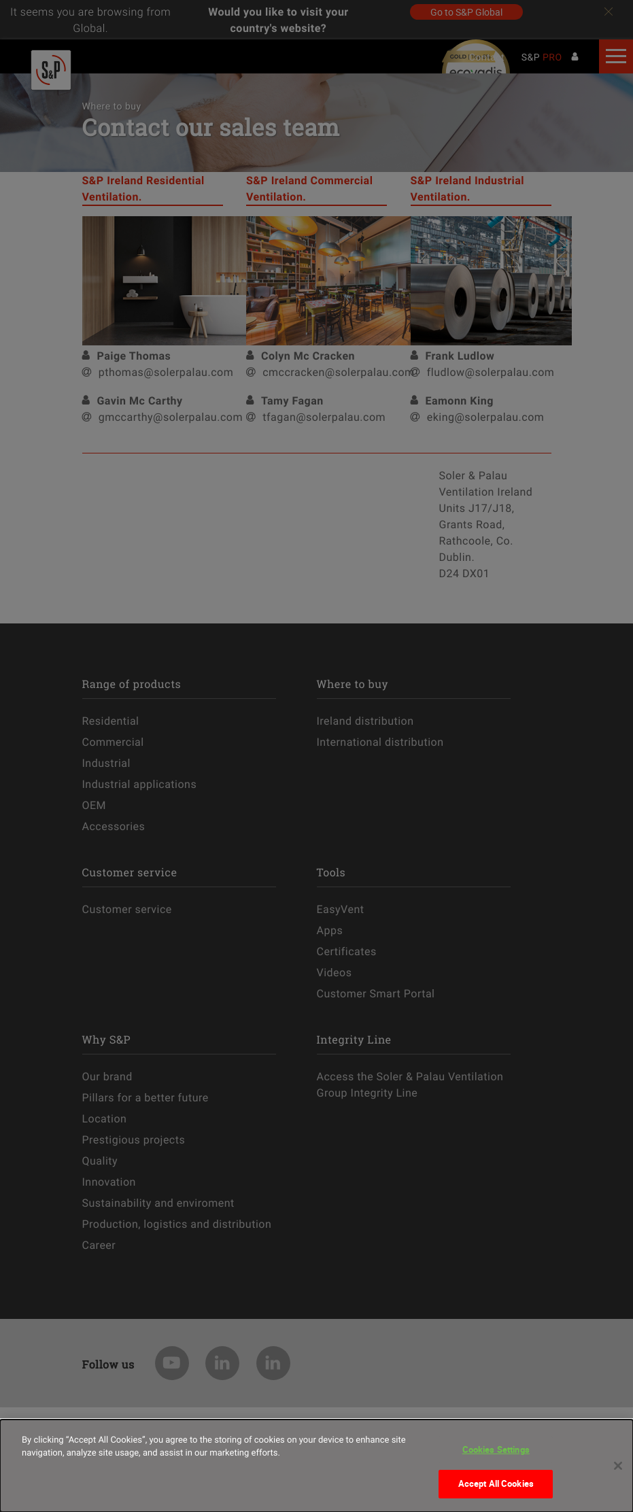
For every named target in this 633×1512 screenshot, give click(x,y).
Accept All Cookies (496, 1483)
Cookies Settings (496, 1449)
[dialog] (316, 1466)
